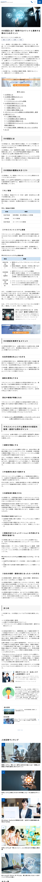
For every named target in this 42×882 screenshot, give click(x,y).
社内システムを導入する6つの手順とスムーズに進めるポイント (21, 793)
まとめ (7, 130)
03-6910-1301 (32, 1)
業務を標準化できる (13, 108)
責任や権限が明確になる (15, 110)
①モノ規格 (11, 99)
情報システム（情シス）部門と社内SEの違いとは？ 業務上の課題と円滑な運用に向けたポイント (21, 765)
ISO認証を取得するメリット (14, 103)
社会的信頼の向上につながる (16, 105)
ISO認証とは (9, 95)
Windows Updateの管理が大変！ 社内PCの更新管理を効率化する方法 (20, 821)
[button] (39, 2)
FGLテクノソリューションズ (12, 654)
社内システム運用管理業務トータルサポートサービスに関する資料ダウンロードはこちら (22, 418)
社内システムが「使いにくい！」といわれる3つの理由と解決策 (21, 848)
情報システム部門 (6, 39)
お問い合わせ (34, 1)
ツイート (20, 730)
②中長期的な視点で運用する (16, 119)
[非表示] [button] (22, 92)
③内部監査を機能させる (15, 121)
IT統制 (20, 39)
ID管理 (14, 39)
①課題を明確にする (13, 116)
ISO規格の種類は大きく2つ (14, 97)
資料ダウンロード (36, 1)
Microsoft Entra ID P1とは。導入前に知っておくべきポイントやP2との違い (21, 876)
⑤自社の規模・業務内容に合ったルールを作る (22, 127)
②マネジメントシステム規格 (16, 101)
